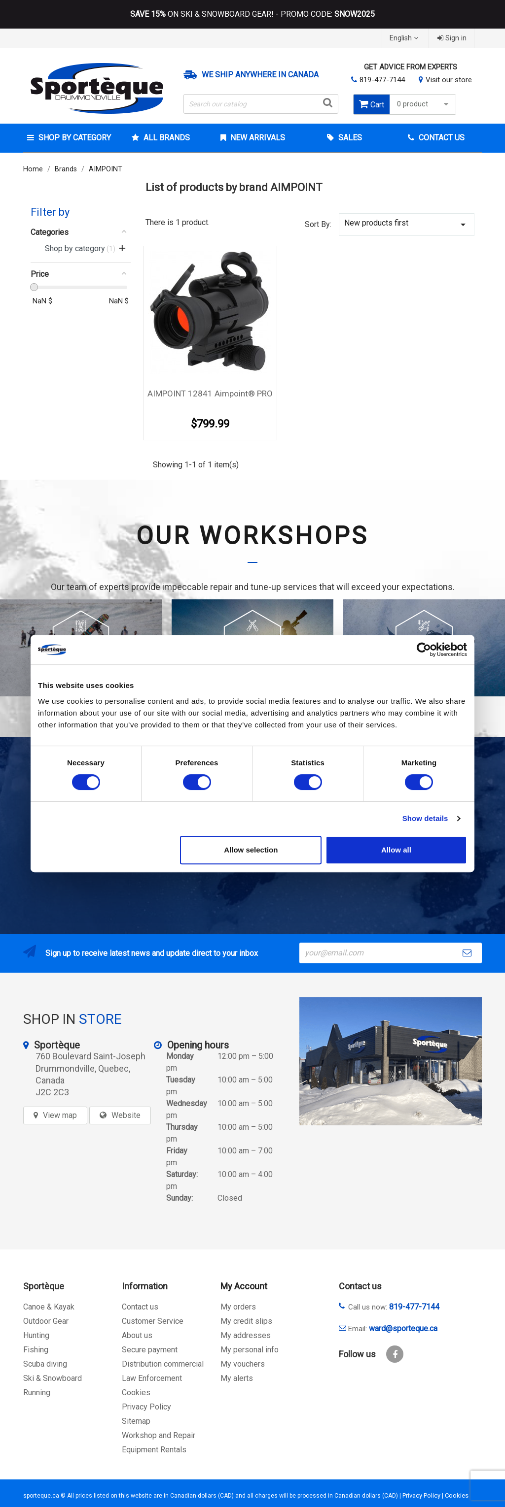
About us (137, 1335)
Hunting (36, 1335)
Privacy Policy (146, 1406)
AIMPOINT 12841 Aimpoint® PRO (210, 393)
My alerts (236, 1378)
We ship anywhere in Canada (260, 74)
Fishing (35, 1349)
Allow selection (251, 850)
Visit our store (449, 79)
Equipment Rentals (154, 1449)
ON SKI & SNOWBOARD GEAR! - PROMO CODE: (252, 14)
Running (36, 1392)
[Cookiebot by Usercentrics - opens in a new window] (424, 649)
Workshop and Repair (158, 1435)
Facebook (394, 1354)
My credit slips (246, 1321)
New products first (406, 224)
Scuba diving (45, 1364)
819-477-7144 (382, 79)
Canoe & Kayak (48, 1306)
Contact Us (441, 137)
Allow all (396, 850)
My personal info (249, 1349)
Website (126, 1115)
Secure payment (150, 1349)
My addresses (245, 1335)
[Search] (260, 104)
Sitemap (136, 1421)
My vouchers (242, 1364)
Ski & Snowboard (52, 1378)
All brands (166, 137)
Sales (349, 137)
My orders (238, 1306)
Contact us (140, 1306)
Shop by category (73, 137)
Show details (425, 818)
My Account (243, 1286)
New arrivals (256, 137)
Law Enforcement (152, 1378)
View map (60, 1115)
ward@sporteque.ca (403, 1328)
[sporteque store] (390, 1061)
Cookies (136, 1392)
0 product (424, 104)
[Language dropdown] (405, 38)
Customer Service (152, 1321)
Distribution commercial (163, 1364)
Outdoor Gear (46, 1321)
